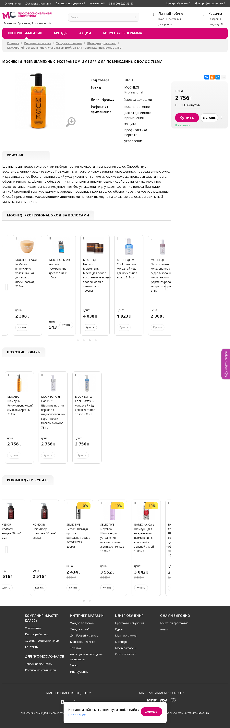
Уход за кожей (80, 629)
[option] (19, 288)
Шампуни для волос (101, 43)
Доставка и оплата (38, 3)
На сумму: (215, 24)
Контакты (96, 3)
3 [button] (90, 341)
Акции (85, 33)
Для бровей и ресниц (84, 635)
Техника (75, 647)
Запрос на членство (38, 664)
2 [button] (84, 341)
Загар (74, 665)
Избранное (165, 24)
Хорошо (151, 711)
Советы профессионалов (42, 640)
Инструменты (79, 671)
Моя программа (126, 635)
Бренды (60, 33)
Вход (161, 19)
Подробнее (77, 715)
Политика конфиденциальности (42, 713)
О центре (121, 641)
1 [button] (78, 341)
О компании (13, 3)
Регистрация (173, 19)
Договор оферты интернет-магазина (185, 713)
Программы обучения (129, 623)
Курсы (119, 629)
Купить (14, 327)
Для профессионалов (209, 3)
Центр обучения (177, 3)
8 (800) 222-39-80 (121, 3)
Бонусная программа (122, 33)
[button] (225, 364)
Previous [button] (7, 288)
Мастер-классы (125, 647)
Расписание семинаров (40, 670)
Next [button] (167, 288)
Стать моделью (125, 654)
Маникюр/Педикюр (82, 641)
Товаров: (215, 19)
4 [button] (96, 341)
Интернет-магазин (25, 33)
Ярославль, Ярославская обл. (35, 23)
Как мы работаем (37, 634)
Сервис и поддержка (69, 3)
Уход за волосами (69, 43)
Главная (13, 43)
